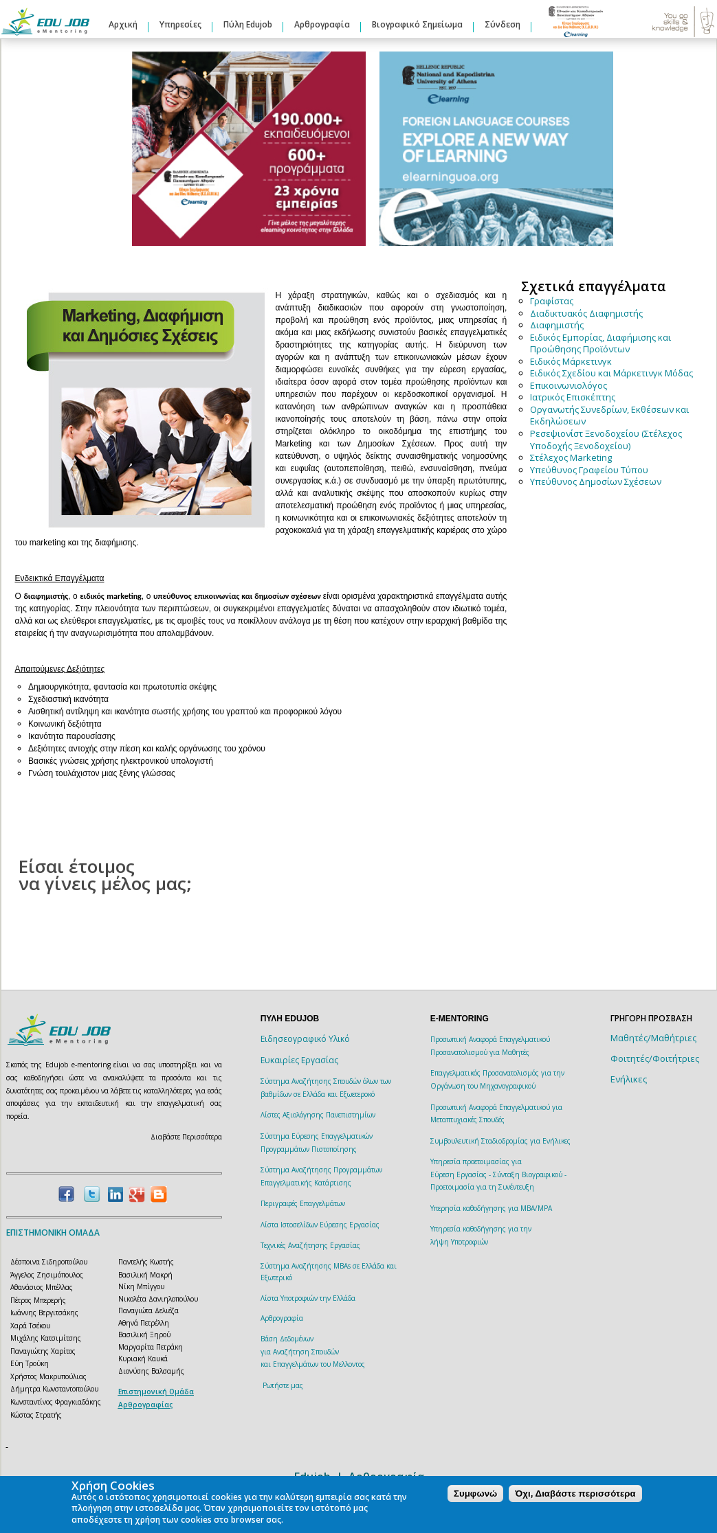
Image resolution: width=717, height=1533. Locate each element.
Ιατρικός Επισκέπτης (572, 397)
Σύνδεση (502, 24)
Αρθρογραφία (322, 24)
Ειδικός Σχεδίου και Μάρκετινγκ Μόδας (611, 373)
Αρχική (123, 24)
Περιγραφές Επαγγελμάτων (303, 1203)
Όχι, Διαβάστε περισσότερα (575, 1493)
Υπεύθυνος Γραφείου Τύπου (589, 470)
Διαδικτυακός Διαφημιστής (586, 313)
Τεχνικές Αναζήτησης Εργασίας (310, 1245)
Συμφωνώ (475, 1493)
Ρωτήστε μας (283, 1385)
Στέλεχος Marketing (571, 457)
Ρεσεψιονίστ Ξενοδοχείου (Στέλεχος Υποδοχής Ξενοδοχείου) (606, 439)
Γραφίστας (551, 301)
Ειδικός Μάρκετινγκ (571, 361)
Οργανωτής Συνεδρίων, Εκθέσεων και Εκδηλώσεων (609, 415)
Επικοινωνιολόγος (568, 385)
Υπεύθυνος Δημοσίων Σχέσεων (595, 481)
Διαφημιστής (557, 325)
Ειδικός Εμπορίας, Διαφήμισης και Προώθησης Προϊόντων (600, 343)
